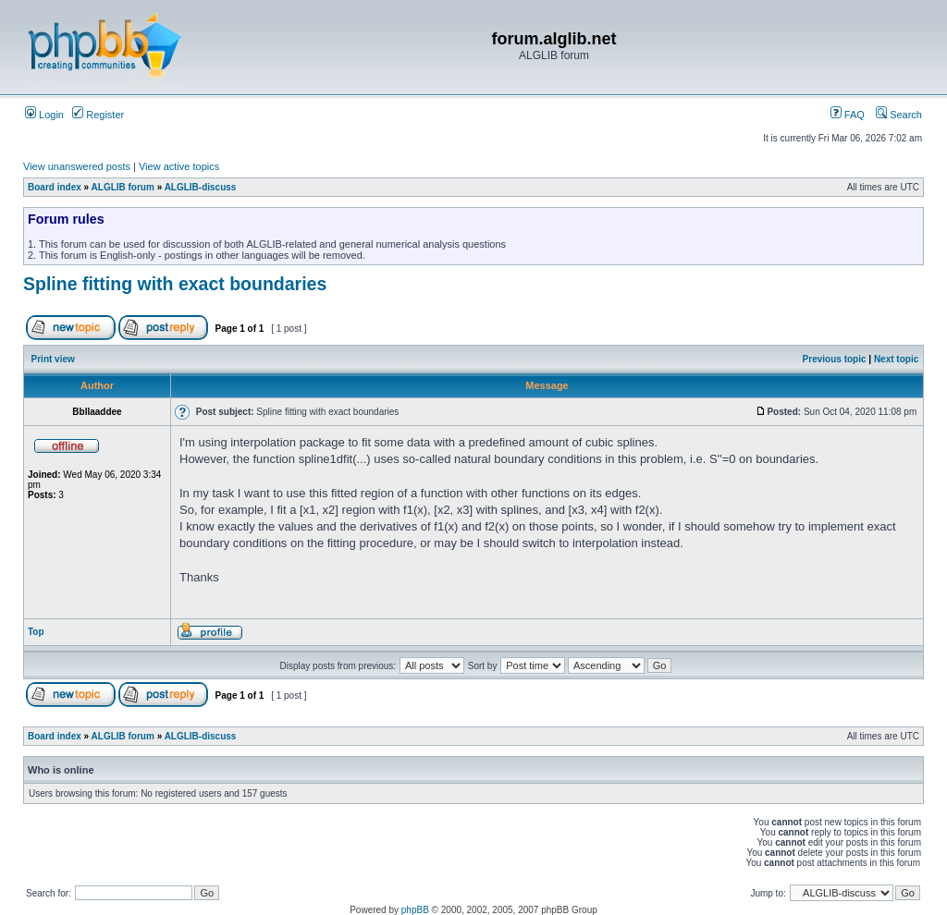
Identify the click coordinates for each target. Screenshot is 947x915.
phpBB (415, 910)
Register (98, 114)
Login (44, 114)
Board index (54, 187)
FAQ (847, 114)
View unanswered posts (76, 166)
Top (36, 632)
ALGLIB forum (123, 187)
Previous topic (835, 359)
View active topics (179, 166)
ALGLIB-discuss (201, 187)
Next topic (896, 359)
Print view (53, 359)
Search (899, 114)
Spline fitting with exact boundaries (174, 284)
